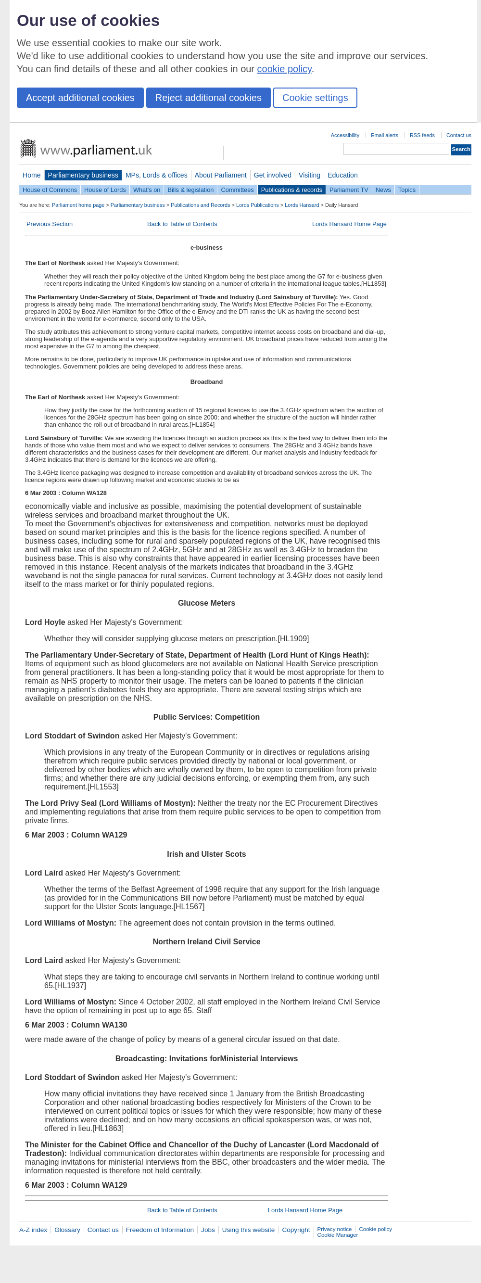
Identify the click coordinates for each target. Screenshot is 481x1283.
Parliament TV (348, 189)
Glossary (67, 1229)
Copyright (296, 1229)
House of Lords (105, 189)
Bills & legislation (190, 189)
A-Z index (33, 1229)
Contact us (458, 135)
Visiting (309, 175)
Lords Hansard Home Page (349, 224)
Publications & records (291, 189)
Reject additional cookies (208, 97)
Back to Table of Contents (182, 224)
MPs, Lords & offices (157, 175)
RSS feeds (422, 135)
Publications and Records (200, 205)
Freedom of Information (160, 1229)
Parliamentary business (83, 175)
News (383, 189)
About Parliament (221, 175)
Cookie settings (315, 97)
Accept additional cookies (80, 97)
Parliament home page (78, 205)
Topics (407, 189)
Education (343, 175)
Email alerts (384, 135)
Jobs (208, 1229)
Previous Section (49, 224)
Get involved (272, 175)
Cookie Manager (337, 1235)
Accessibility (345, 135)
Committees (237, 189)
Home (32, 175)
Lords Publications (257, 205)
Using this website (248, 1229)
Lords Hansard (302, 205)
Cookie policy (375, 1229)
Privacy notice (334, 1229)
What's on (147, 189)
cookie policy (284, 69)
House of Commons (50, 189)
